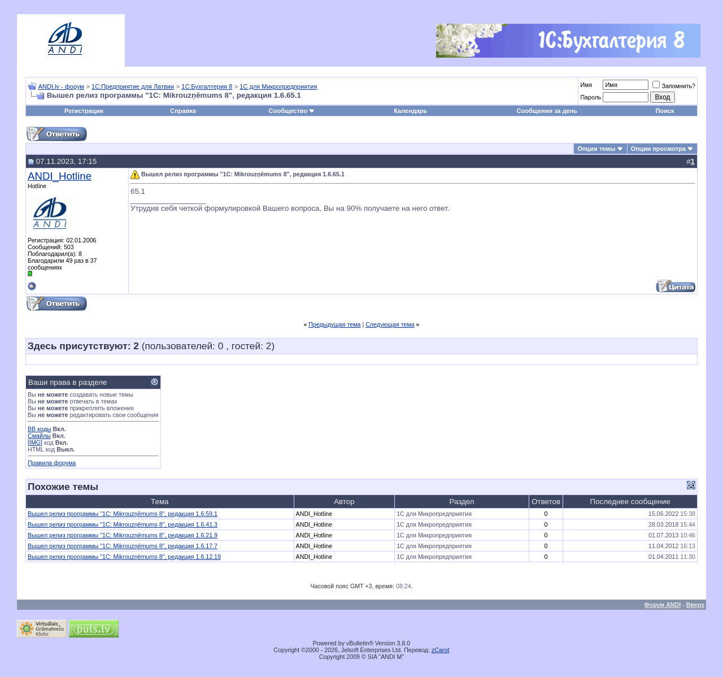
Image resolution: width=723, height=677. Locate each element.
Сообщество (292, 110)
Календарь (410, 110)
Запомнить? (673, 86)
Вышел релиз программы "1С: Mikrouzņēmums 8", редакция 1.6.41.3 (122, 524)
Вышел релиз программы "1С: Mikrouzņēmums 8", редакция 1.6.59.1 (122, 513)
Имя (586, 84)
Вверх (695, 604)
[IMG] (35, 442)
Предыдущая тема (334, 324)
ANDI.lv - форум (61, 86)
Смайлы (39, 435)
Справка (183, 110)
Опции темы (596, 148)
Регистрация (83, 110)
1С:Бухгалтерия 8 (206, 86)
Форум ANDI (662, 604)
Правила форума (52, 462)
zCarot (440, 649)
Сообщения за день (547, 110)
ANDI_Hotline (60, 176)
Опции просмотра (658, 148)
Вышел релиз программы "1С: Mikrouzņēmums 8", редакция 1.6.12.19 (124, 556)
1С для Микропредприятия (278, 86)
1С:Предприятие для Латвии (133, 86)
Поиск (664, 110)
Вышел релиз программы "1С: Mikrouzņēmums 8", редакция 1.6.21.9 (122, 535)
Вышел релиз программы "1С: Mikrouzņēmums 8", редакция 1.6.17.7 (122, 546)
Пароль (590, 97)
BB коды (39, 429)
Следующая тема (390, 324)
